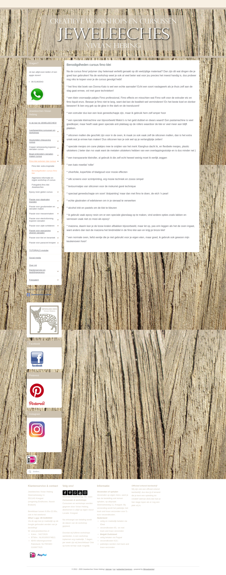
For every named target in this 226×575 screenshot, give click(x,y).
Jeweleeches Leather (39, 295)
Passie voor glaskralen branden (44, 200)
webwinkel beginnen (124, 569)
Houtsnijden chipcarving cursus (44, 141)
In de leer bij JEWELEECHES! (43, 123)
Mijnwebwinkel (148, 569)
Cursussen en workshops (73, 503)
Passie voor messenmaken (44, 213)
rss (114, 569)
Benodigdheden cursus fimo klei (44, 172)
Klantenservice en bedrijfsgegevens (44, 271)
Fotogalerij (44, 280)
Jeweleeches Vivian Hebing (39, 289)
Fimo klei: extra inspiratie (43, 166)
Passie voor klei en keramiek (44, 237)
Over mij (33, 265)
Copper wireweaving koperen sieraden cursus (44, 148)
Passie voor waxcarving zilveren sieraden (44, 231)
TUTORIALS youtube (38, 250)
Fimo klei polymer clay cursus (44, 161)
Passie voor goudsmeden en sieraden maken (44, 207)
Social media (35, 258)
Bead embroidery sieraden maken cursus (44, 155)
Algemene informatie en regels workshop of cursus (43, 179)
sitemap (109, 569)
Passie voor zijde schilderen (44, 226)
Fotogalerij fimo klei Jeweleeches (40, 186)
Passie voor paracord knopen (44, 242)
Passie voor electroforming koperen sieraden (44, 219)
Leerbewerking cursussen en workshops (44, 131)
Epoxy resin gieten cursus (44, 192)
